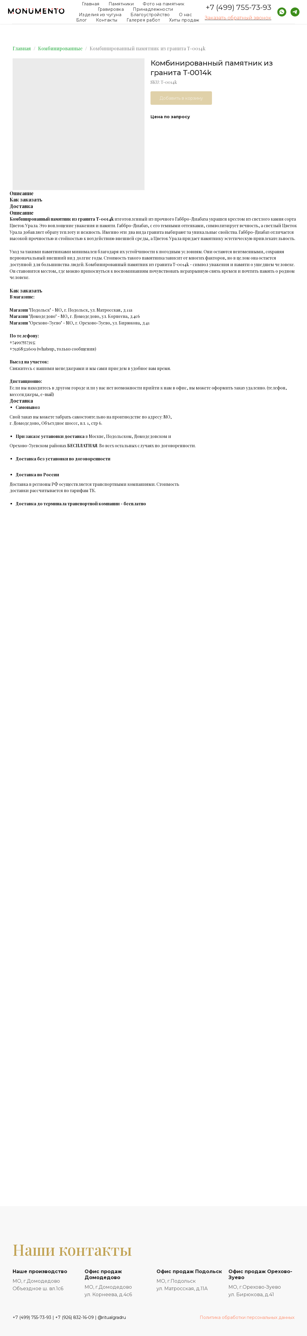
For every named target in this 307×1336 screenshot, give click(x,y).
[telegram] (295, 11)
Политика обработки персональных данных (247, 1317)
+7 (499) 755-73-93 (238, 7)
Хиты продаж (184, 20)
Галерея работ (143, 20)
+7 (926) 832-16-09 (74, 1317)
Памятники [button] (121, 4)
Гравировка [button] (111, 9)
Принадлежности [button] (153, 9)
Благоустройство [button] (150, 14)
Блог (81, 20)
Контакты (107, 20)
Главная (91, 4)
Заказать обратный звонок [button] (238, 18)
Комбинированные (60, 48)
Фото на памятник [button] (163, 4)
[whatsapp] (281, 11)
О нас (185, 14)
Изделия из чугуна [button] (100, 14)
